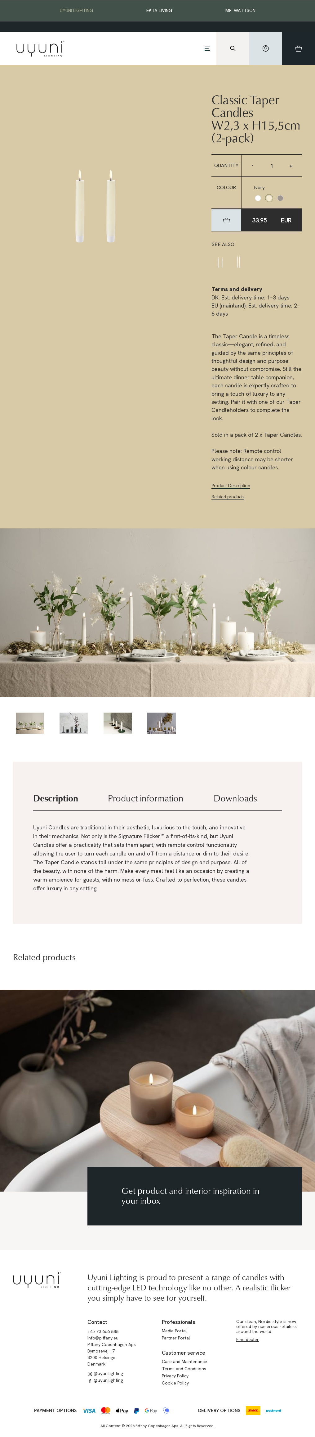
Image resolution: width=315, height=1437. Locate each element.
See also (222, 244)
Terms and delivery (236, 289)
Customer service (183, 1353)
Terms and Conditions (184, 1368)
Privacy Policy (175, 1375)
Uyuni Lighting (76, 10)
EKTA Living (159, 10)
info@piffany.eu (102, 1338)
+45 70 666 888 (102, 1331)
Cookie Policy (175, 1382)
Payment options (55, 1410)
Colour (226, 187)
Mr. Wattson (240, 10)
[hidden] (265, 48)
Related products (227, 497)
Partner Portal (176, 1337)
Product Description (230, 485)
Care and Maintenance (184, 1361)
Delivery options (219, 1410)
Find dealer (247, 1339)
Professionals (178, 1322)
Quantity (226, 165)
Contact (97, 1322)
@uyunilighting (105, 1374)
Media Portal (174, 1330)
